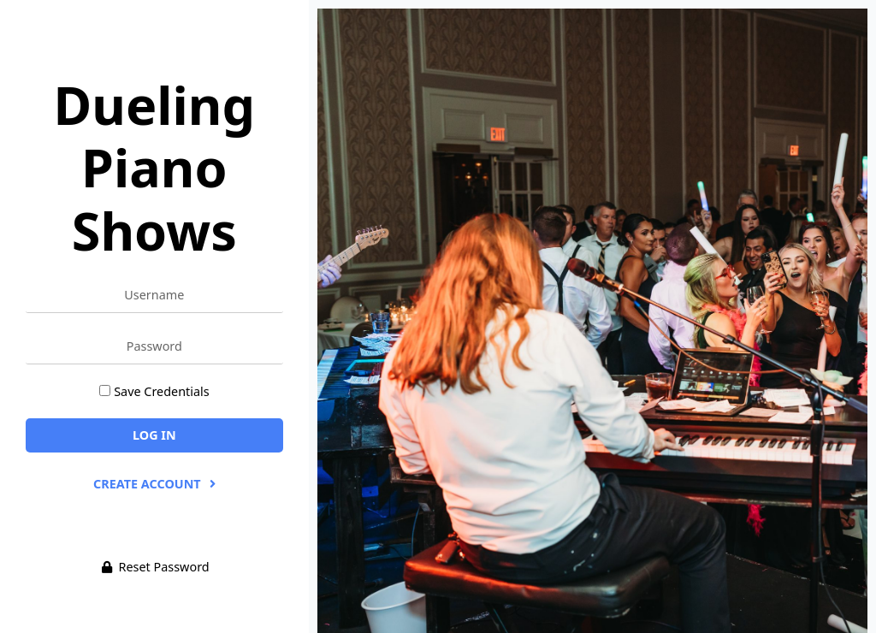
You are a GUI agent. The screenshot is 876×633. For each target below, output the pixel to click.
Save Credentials (161, 391)
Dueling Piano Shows (154, 167)
